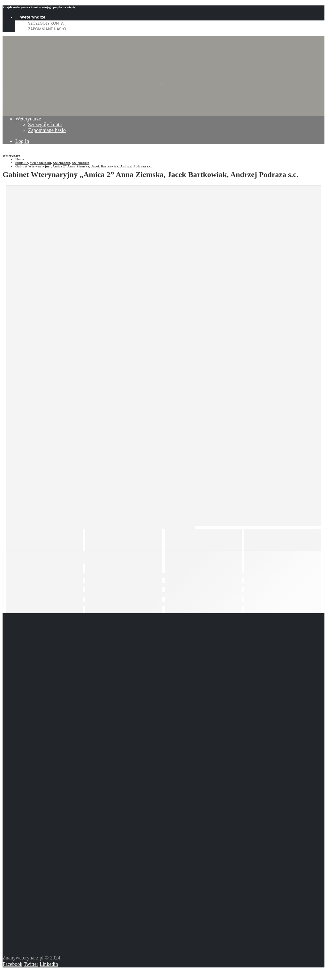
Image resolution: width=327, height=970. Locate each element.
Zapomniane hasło (47, 29)
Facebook (12, 964)
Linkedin (49, 964)
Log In (22, 141)
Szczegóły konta (46, 23)
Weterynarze (32, 17)
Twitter (31, 964)
